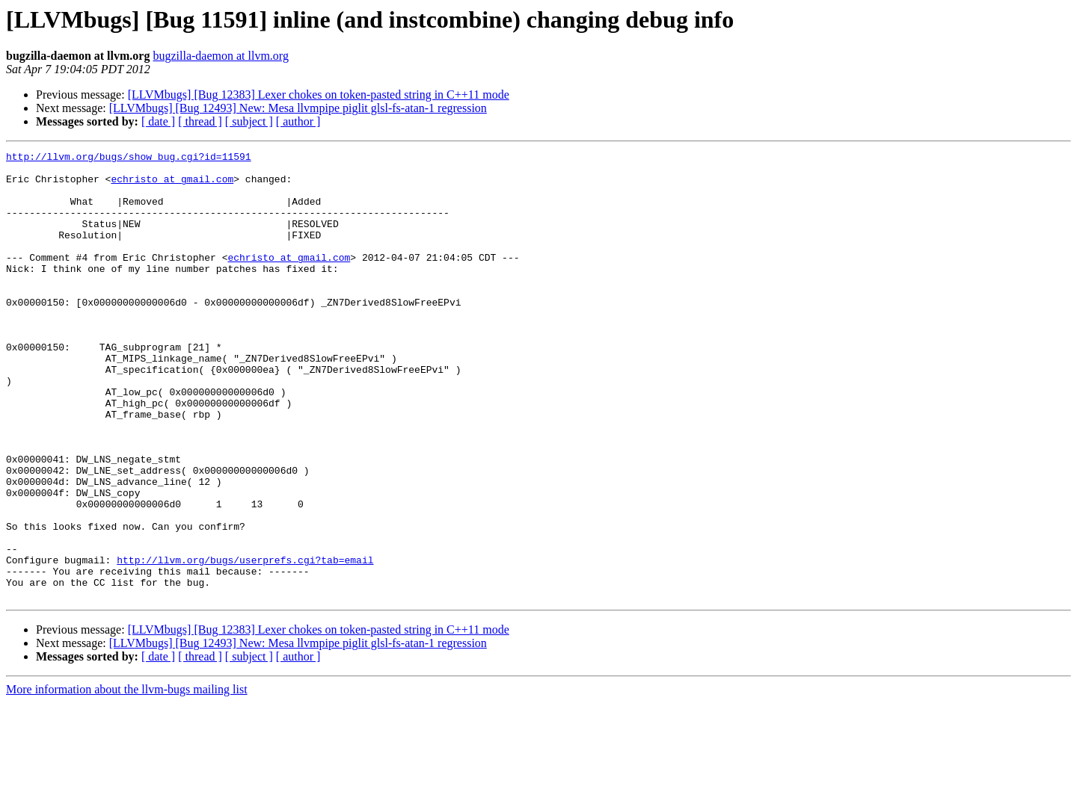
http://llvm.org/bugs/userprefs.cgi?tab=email (245, 642)
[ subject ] (249, 121)
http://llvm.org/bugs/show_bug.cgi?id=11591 (128, 158)
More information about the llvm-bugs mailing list (127, 779)
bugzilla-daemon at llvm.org (220, 55)
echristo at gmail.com (172, 185)
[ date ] (158, 121)
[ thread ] (200, 121)
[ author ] (298, 121)
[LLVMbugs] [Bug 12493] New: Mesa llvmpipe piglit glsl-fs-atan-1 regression (298, 108)
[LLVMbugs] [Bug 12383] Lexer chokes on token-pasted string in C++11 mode (318, 94)
